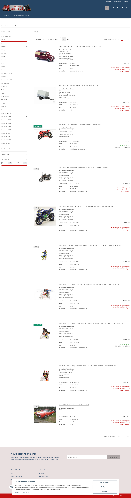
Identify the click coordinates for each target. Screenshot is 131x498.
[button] (114, 8)
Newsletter (42, 473)
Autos (3, 39)
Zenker (3, 110)
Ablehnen (104, 491)
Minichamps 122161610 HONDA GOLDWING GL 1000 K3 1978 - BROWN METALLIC (83, 167)
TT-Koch (3, 93)
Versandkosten (43, 476)
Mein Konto (117, 2)
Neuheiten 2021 (6, 133)
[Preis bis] (19, 163)
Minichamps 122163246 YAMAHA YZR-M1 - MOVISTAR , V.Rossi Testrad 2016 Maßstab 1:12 (86, 206)
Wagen (3, 46)
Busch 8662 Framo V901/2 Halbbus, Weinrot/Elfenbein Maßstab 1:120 (80, 46)
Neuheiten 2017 (6, 120)
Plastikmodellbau (6, 73)
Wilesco (3, 106)
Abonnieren (113, 457)
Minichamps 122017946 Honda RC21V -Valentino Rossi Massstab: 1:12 (80, 125)
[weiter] (128, 39)
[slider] (2, 165)
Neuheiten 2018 (6, 123)
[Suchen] (71, 8)
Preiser (3, 76)
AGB (12, 473)
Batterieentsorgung (16, 476)
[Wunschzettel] (118, 8)
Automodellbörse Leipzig (21, 15)
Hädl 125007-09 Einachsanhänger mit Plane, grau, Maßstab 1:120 (78, 85)
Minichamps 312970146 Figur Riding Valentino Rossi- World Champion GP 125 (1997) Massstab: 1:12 (89, 284)
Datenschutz (26, 492)
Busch (3, 56)
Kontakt (126, 2)
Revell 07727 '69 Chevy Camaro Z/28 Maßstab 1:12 (74, 405)
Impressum (18, 492)
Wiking (3, 103)
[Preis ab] (4, 163)
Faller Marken (5, 60)
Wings (3, 50)
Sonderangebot (6, 113)
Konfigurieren (104, 487)
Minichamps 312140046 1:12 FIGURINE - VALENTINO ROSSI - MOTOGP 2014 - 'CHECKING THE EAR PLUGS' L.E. (91, 245)
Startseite (108, 2)
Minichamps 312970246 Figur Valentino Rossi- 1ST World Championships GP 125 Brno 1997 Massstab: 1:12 (91, 323)
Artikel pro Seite (53, 39)
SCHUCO (4, 86)
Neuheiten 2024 (6, 143)
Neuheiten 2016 (6, 116)
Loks (2, 43)
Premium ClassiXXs (7, 80)
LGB (2, 63)
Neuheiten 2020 (6, 130)
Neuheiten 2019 (6, 126)
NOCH (3, 66)
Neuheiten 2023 (6, 140)
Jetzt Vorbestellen (6, 36)
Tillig (2, 90)
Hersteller (7, 15)
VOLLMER (4, 100)
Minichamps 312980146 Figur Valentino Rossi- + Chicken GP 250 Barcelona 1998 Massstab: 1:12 (87, 366)
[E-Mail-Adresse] (87, 457)
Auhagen (4, 53)
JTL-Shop (121, 495)
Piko (2, 70)
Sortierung (39, 39)
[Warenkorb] (125, 8)
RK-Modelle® (5, 83)
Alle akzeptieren (104, 482)
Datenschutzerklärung (42, 457)
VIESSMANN (5, 96)
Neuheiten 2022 (6, 136)
